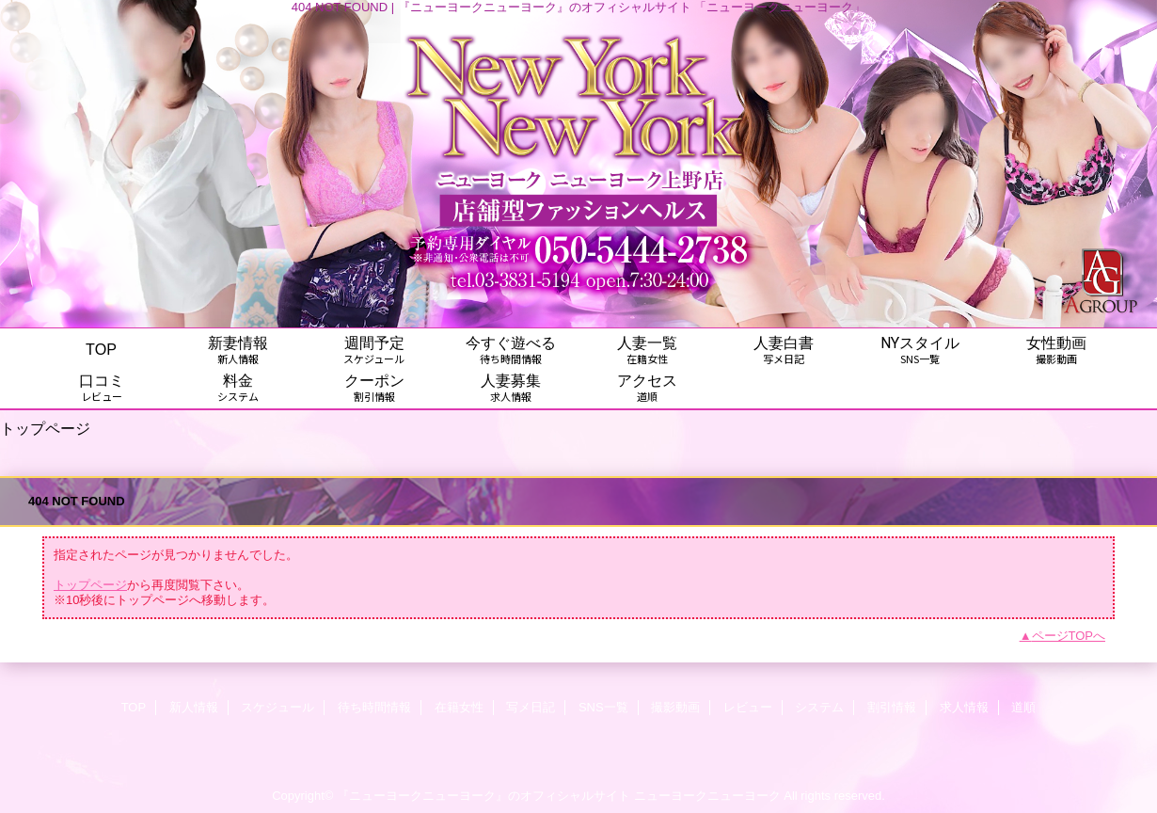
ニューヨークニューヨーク (707, 796)
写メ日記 (530, 707)
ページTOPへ (1069, 636)
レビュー (747, 707)
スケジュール (277, 707)
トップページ (90, 585)
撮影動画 (675, 707)
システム (819, 707)
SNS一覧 (603, 707)
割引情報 (891, 707)
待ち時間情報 (374, 707)
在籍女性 (459, 707)
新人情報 (193, 707)
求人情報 (964, 707)
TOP (101, 349)
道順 (1023, 707)
